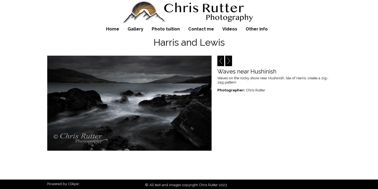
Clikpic (73, 184)
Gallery (135, 29)
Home (112, 29)
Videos (229, 29)
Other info (257, 29)
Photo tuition (166, 29)
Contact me (201, 29)
